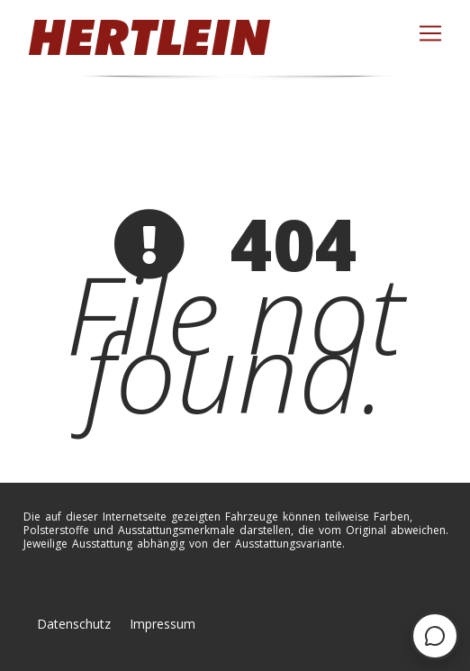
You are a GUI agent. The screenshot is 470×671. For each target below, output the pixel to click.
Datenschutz (74, 623)
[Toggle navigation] (430, 33)
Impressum (162, 623)
